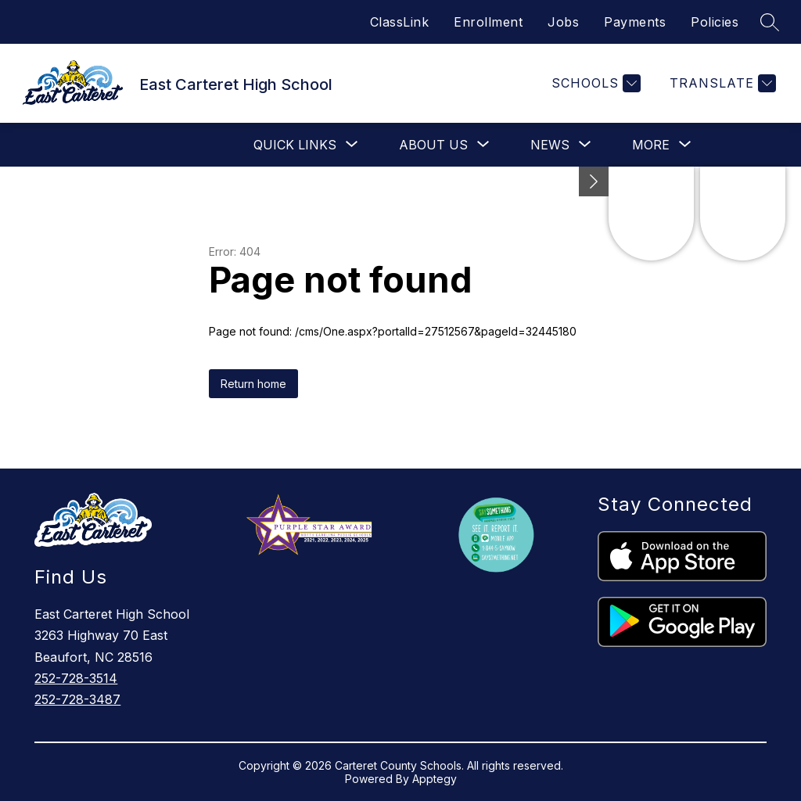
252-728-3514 (75, 678)
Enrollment (488, 22)
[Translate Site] (721, 83)
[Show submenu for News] (549, 144)
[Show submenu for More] (651, 144)
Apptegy (434, 778)
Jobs (563, 22)
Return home (253, 383)
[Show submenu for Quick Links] (294, 144)
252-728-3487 (77, 699)
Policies (714, 22)
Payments (635, 22)
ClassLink (399, 22)
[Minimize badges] (594, 181)
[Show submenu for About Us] (433, 144)
